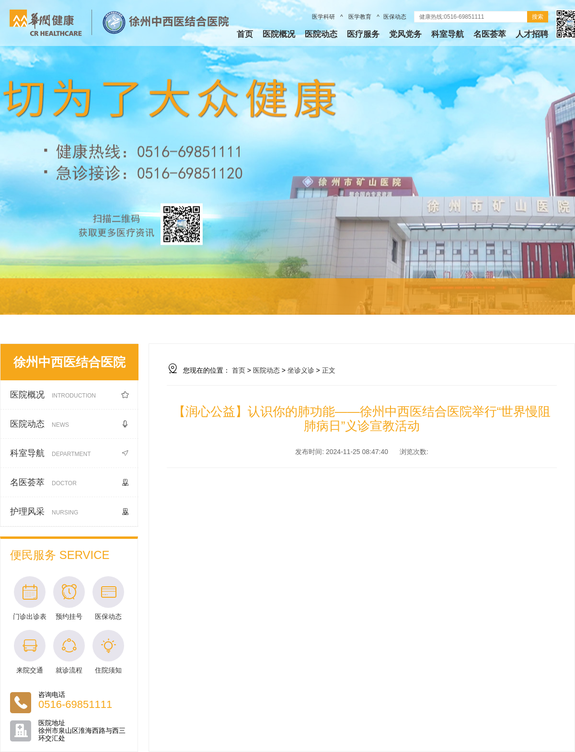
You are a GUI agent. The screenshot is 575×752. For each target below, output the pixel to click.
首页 (245, 34)
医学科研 (324, 16)
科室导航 (447, 34)
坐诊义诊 (301, 370)
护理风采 (69, 511)
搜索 (537, 16)
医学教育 (360, 16)
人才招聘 (532, 34)
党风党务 (405, 34)
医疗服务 (363, 34)
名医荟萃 (489, 34)
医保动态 (394, 16)
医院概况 (279, 34)
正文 (328, 370)
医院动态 (321, 34)
